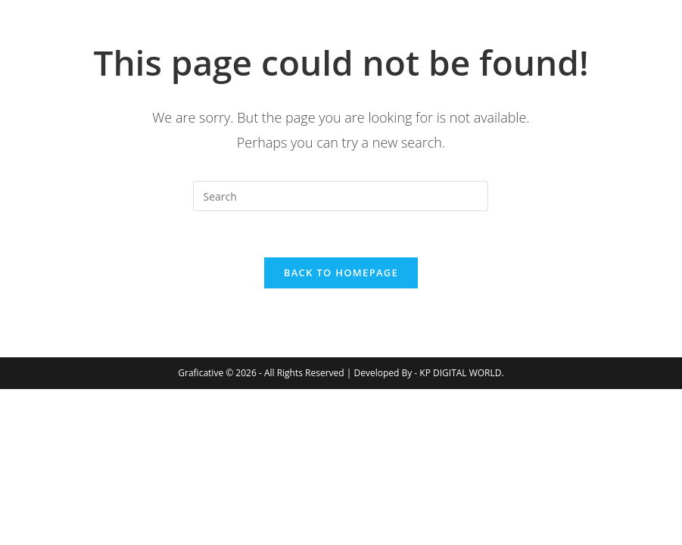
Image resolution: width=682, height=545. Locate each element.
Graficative (136, 37)
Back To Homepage (341, 272)
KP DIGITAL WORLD (460, 372)
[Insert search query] (340, 196)
